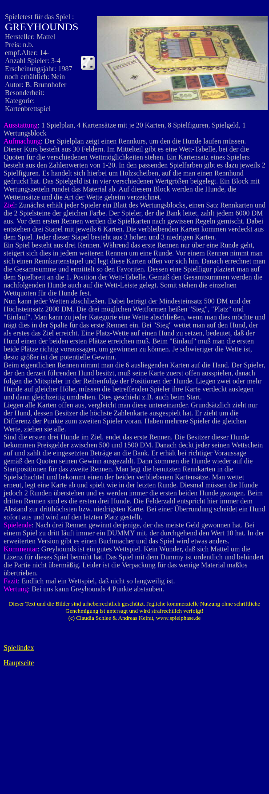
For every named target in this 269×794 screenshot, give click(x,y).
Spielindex (19, 647)
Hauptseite (19, 662)
